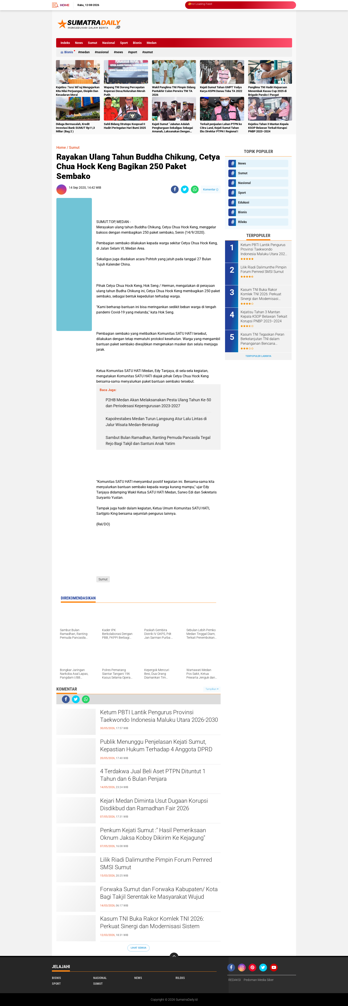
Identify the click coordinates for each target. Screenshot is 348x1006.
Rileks (242, 222)
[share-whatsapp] (195, 189)
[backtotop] (174, 957)
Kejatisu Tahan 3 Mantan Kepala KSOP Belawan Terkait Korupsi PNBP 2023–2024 (268, 127)
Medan (151, 43)
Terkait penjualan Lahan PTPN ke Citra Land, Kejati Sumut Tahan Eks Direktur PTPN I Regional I (221, 127)
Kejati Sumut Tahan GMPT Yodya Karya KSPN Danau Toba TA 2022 (221, 89)
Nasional (108, 43)
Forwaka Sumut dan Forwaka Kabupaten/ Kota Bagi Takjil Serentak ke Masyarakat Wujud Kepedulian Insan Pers (159, 897)
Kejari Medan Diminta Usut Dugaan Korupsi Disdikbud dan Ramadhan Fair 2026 (154, 804)
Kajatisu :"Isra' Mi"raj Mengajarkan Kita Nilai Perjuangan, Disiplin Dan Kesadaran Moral (77, 91)
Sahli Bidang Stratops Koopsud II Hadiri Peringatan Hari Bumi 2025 (125, 125)
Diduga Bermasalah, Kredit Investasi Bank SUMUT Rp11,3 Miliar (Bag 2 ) (75, 127)
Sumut (92, 43)
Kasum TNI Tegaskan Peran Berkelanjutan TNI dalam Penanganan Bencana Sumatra (262, 339)
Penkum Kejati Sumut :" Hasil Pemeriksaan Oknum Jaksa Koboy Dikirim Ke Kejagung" (153, 834)
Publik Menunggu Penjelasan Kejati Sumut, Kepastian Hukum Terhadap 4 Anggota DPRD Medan (156, 749)
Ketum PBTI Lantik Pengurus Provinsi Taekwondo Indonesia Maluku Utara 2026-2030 (159, 716)
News (79, 43)
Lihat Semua (138, 947)
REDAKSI (234, 980)
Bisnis (137, 43)
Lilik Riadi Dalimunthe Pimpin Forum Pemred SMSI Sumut (156, 863)
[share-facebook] (175, 189)
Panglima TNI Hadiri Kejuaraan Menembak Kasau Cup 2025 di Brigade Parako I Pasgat (267, 91)
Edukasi (243, 202)
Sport (124, 43)
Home (64, 5)
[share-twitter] (185, 189)
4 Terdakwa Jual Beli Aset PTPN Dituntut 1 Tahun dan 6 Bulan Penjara (153, 775)
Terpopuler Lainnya (258, 356)
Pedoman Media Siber (259, 980)
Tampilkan (212, 689)
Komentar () (210, 189)
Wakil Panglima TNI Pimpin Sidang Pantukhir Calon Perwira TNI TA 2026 (173, 91)
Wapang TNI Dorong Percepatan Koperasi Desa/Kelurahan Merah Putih (124, 91)
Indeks (65, 43)
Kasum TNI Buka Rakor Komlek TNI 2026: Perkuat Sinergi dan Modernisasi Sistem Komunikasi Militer (152, 926)
